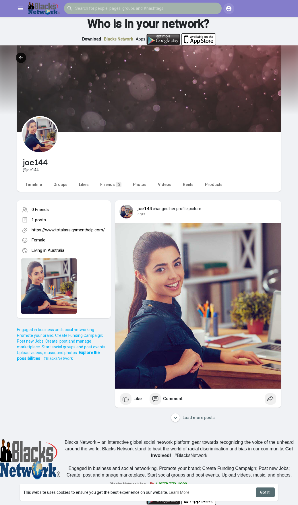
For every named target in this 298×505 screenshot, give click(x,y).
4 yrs (141, 214)
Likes (84, 184)
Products (213, 184)
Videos (164, 184)
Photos (139, 184)
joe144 (145, 208)
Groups (60, 184)
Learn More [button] (179, 492)
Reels (188, 184)
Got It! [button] (265, 492)
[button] (143, 8)
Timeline (34, 184)
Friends (110, 184)
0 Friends (40, 209)
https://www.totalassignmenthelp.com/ (68, 230)
